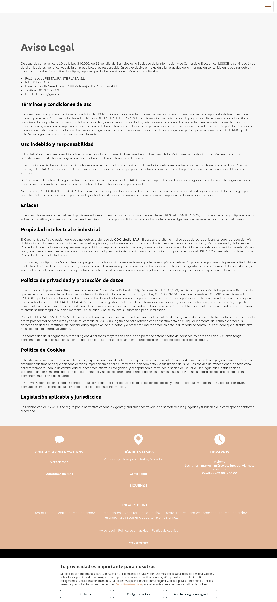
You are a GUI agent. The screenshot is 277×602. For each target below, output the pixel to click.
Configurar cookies (138, 594)
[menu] (268, 6)
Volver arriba (138, 542)
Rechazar (85, 594)
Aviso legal (107, 530)
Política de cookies (165, 530)
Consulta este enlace (128, 584)
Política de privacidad (133, 530)
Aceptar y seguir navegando (191, 594)
